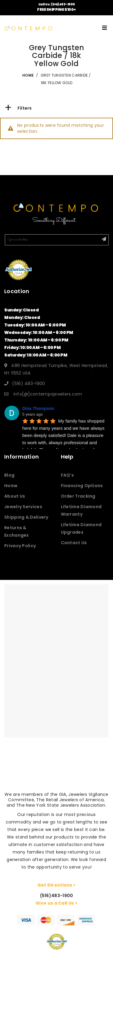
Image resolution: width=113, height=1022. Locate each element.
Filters (18, 108)
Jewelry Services (23, 507)
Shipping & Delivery (26, 517)
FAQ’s (67, 475)
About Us (14, 496)
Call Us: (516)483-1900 (56, 4)
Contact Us (74, 543)
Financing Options (82, 486)
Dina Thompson (38, 408)
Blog (9, 475)
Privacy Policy (20, 546)
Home (10, 486)
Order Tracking (78, 496)
